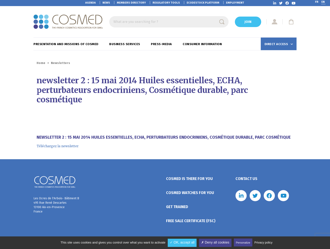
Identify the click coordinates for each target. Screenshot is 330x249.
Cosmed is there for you (189, 178)
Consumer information (203, 44)
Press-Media (162, 44)
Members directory (131, 2)
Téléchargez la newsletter (58, 146)
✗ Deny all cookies (215, 242)
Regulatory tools (166, 2)
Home (41, 63)
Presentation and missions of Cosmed (66, 44)
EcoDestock (203, 2)
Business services (125, 44)
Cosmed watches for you (190, 192)
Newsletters (60, 63)
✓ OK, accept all (182, 242)
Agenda (90, 2)
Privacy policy (263, 242)
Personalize (243, 242)
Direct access (277, 44)
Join (248, 22)
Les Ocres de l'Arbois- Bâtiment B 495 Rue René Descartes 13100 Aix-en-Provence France (56, 205)
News (106, 2)
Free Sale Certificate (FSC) (190, 221)
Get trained (177, 207)
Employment (235, 2)
